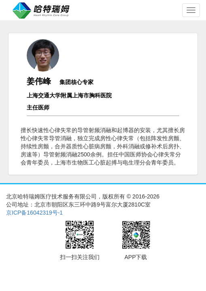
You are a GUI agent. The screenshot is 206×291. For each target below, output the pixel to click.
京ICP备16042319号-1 (34, 212)
